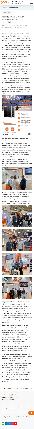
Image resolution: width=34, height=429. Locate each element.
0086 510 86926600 (9, 404)
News (7, 7)
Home (3, 7)
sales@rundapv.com (10, 402)
